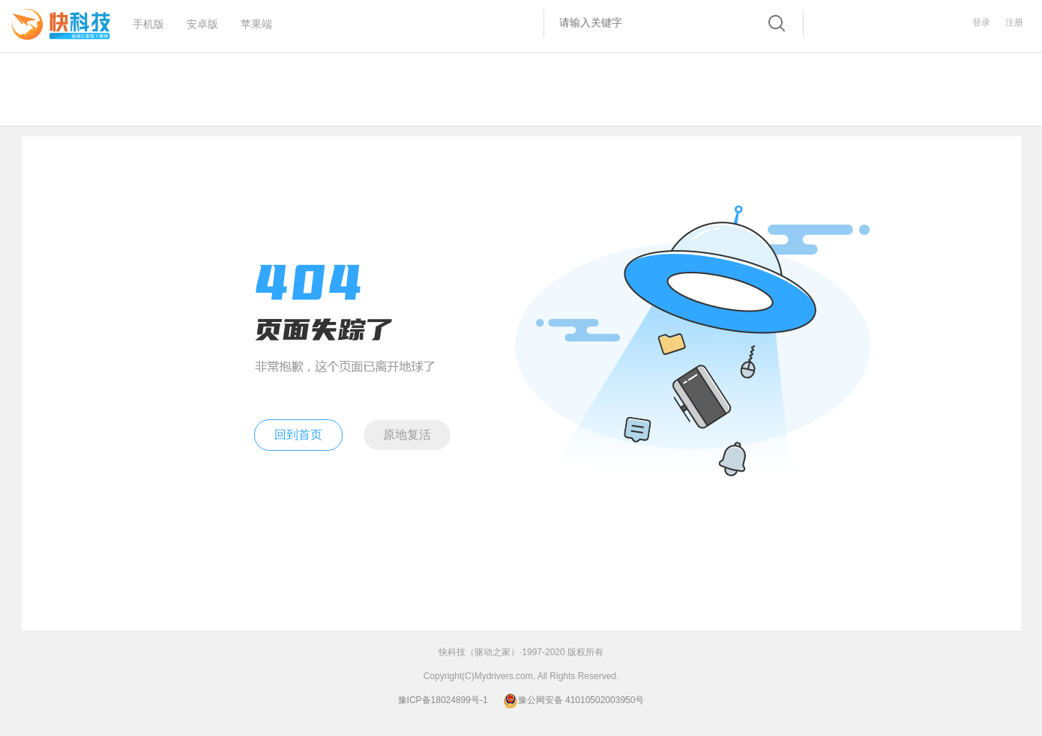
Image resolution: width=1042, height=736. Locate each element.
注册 (1014, 22)
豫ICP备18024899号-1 (443, 700)
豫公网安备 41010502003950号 (574, 700)
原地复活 (407, 434)
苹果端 (256, 20)
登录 (981, 22)
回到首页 (298, 434)
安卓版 (202, 20)
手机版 (148, 20)
